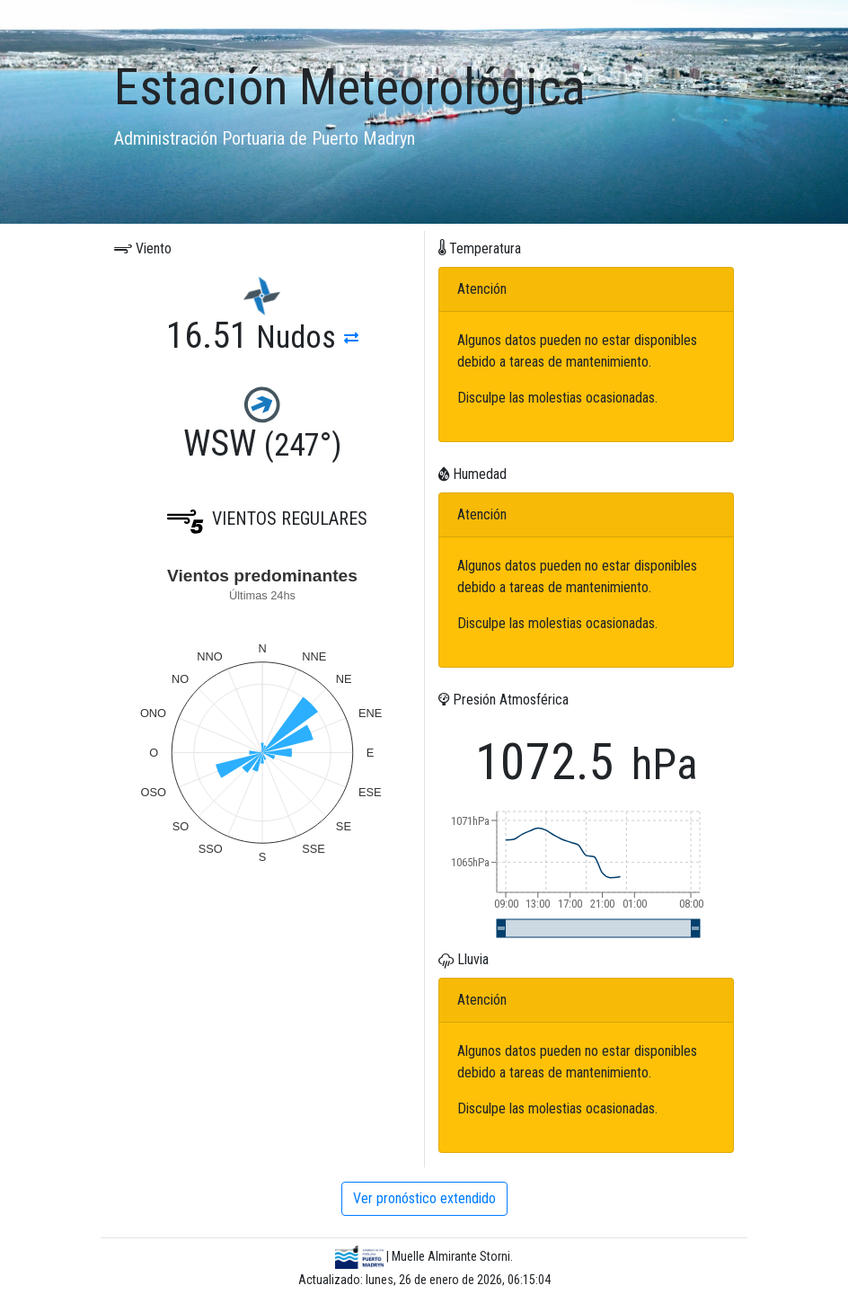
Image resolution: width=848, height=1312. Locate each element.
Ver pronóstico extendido (424, 1198)
